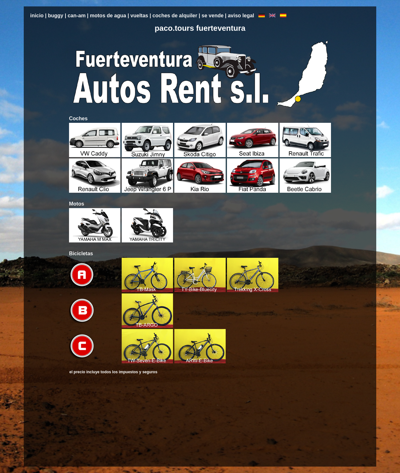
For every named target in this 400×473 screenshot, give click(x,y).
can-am (77, 15)
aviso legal (242, 15)
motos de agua (108, 15)
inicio (37, 15)
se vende (213, 15)
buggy (55, 15)
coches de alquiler (175, 15)
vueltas (139, 15)
